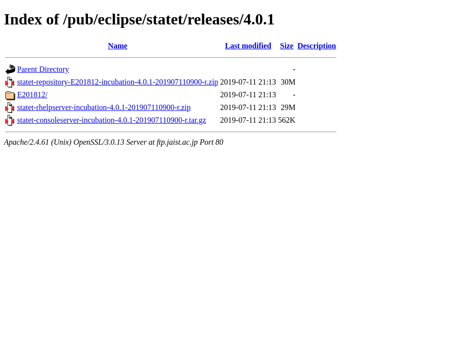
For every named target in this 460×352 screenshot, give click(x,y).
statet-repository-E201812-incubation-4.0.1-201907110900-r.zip (117, 82)
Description (316, 46)
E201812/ (32, 94)
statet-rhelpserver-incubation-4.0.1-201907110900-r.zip (104, 107)
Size (287, 46)
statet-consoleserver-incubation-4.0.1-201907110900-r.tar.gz (111, 120)
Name (118, 46)
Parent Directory (43, 69)
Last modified (248, 46)
